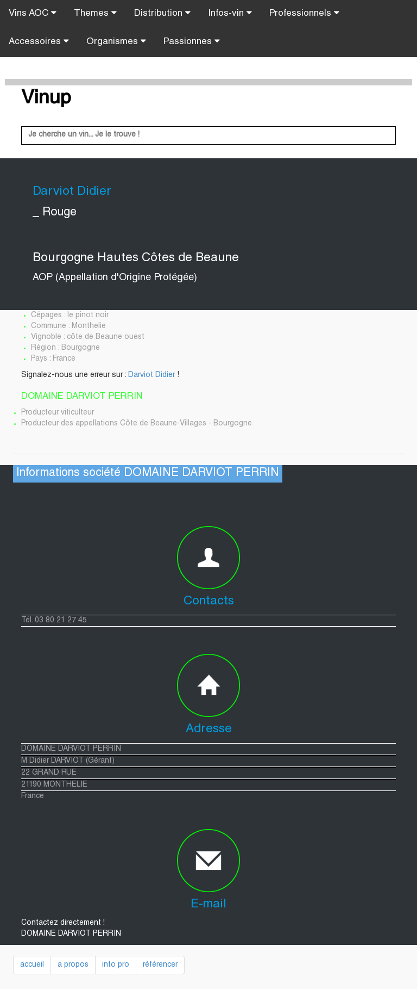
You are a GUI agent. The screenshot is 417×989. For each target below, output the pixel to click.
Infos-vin (230, 13)
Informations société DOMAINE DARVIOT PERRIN (147, 473)
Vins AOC (32, 13)
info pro (115, 965)
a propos (73, 965)
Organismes (116, 41)
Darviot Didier (151, 375)
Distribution (162, 13)
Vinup (46, 99)
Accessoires (39, 41)
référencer (160, 965)
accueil (32, 965)
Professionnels (304, 13)
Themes (95, 13)
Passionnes (191, 41)
